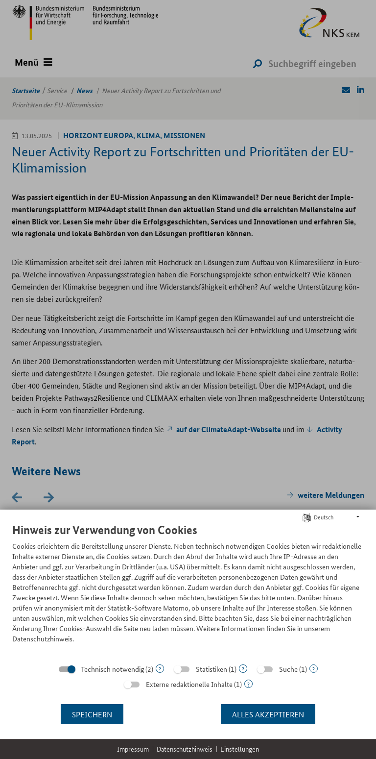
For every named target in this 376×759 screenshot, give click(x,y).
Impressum (133, 749)
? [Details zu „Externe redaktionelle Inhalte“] (248, 684)
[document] (188, 590)
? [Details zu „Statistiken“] (243, 668)
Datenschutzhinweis (184, 749)
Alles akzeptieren (268, 714)
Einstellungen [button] (239, 749)
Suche (288, 669)
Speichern (92, 714)
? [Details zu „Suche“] (313, 668)
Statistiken (211, 669)
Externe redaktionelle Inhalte (189, 684)
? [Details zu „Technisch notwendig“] (160, 668)
